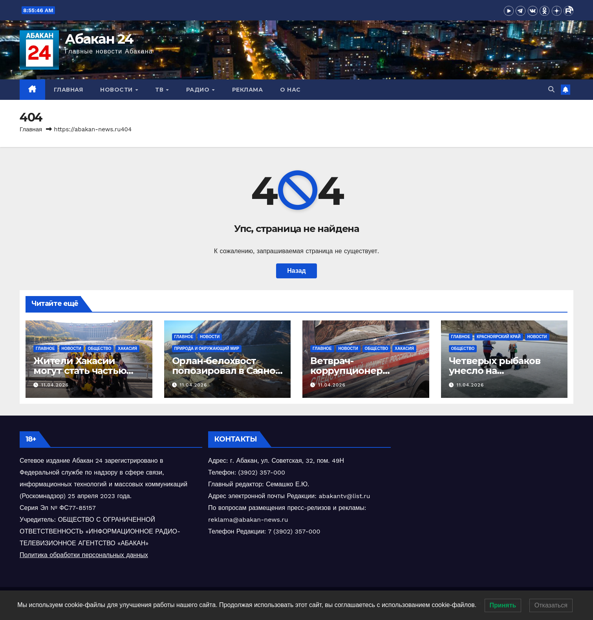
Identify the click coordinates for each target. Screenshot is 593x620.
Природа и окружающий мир (206, 348)
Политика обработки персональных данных (84, 555)
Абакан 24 (99, 39)
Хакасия (127, 348)
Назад (296, 270)
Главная (68, 89)
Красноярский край (498, 337)
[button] (551, 89)
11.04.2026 (55, 385)
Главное (45, 348)
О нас (290, 89)
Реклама (247, 89)
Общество (100, 348)
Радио (198, 89)
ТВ (160, 89)
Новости (117, 89)
